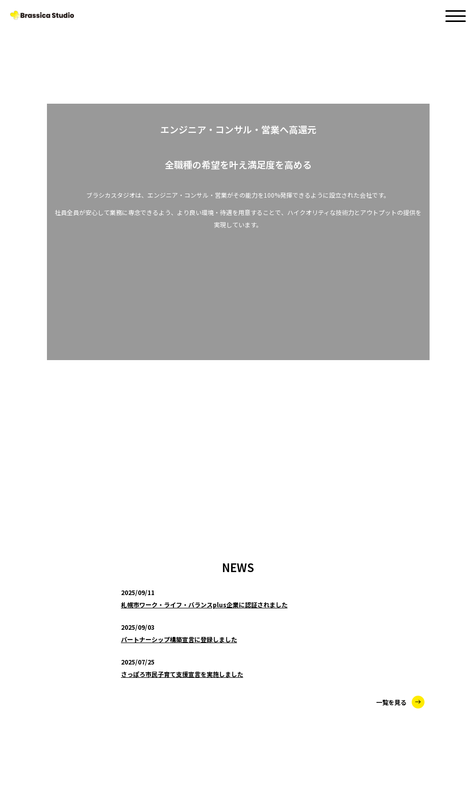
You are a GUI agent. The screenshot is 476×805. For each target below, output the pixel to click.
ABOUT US (30, 704)
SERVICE (26, 590)
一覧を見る (400, 237)
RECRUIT (27, 745)
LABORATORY (57, 659)
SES (40, 635)
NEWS (21, 569)
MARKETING (54, 684)
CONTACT (29, 725)
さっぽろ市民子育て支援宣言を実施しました (182, 209)
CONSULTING (56, 610)
